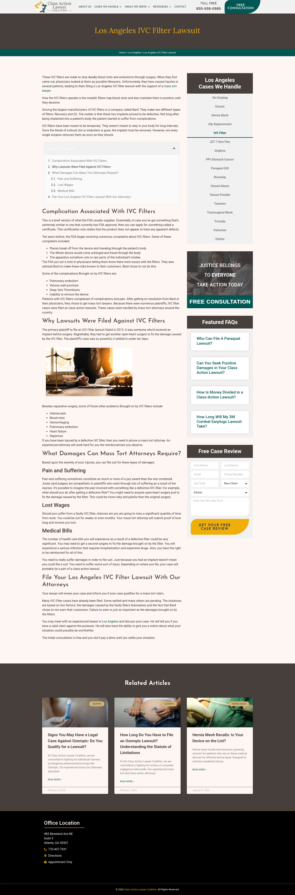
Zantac (220, 239)
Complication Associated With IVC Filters (79, 161)
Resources (162, 7)
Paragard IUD (220, 168)
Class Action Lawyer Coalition (140, 889)
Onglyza (219, 150)
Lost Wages (65, 185)
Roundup (220, 177)
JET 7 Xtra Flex (220, 142)
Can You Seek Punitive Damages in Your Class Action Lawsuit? (217, 368)
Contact (180, 7)
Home (122, 52)
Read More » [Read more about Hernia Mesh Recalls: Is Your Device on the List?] (199, 769)
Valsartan (220, 230)
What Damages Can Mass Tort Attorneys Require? (85, 173)
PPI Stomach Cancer (220, 159)
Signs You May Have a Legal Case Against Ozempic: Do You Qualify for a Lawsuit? (75, 741)
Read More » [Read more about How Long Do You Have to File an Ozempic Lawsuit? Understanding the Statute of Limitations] (127, 781)
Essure (220, 106)
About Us (85, 7)
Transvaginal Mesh (220, 212)
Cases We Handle (108, 7)
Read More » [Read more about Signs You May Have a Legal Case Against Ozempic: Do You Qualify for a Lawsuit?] (55, 779)
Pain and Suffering (69, 179)
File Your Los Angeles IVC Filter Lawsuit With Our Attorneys (91, 197)
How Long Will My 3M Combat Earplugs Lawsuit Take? (219, 422)
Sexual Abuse (220, 186)
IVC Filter (220, 133)
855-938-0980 (208, 9)
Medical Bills (65, 191)
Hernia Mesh (219, 115)
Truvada (219, 221)
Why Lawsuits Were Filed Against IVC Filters (81, 167)
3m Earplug (220, 97)
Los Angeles (134, 52)
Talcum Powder (219, 195)
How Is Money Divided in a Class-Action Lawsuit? (220, 394)
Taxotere (220, 203)
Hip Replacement (219, 124)
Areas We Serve (137, 7)
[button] (174, 148)
